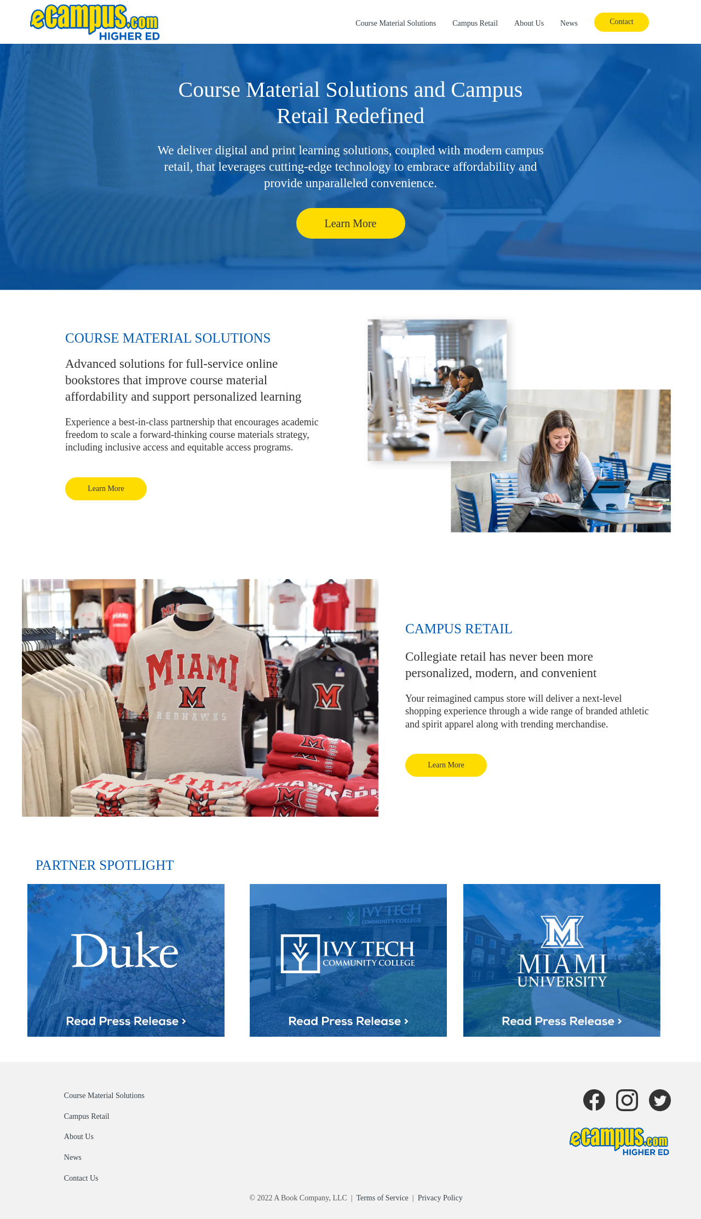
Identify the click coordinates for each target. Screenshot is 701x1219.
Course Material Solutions (395, 23)
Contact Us (81, 1178)
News (569, 23)
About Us (529, 23)
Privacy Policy (440, 1198)
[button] (621, 22)
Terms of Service (382, 1198)
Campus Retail (475, 23)
